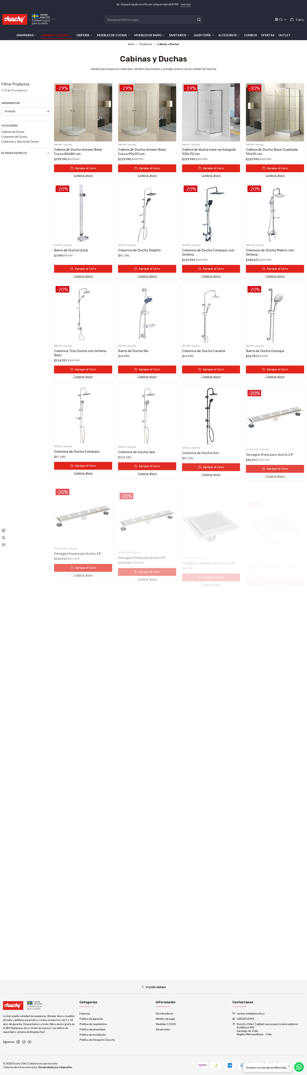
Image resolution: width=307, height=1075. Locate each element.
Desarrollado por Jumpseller (55, 1067)
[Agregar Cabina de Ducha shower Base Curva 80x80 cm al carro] (83, 168)
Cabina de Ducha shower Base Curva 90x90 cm (142, 152)
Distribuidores (164, 1013)
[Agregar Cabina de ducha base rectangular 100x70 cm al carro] (211, 168)
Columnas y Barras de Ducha (20, 141)
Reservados (163, 1029)
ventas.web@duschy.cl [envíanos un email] (248, 1013)
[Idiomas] (281, 19)
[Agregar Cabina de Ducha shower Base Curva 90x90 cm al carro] (147, 168)
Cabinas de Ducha (12, 131)
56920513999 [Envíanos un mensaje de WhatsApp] (243, 1018)
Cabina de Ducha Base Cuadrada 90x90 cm (272, 152)
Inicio (131, 44)
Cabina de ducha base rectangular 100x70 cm (209, 152)
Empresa (84, 1013)
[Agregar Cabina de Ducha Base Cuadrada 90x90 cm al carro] (275, 168)
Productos (145, 44)
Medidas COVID (166, 1024)
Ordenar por (10, 103)
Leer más (186, 4)
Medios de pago (165, 1018)
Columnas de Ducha (14, 136)
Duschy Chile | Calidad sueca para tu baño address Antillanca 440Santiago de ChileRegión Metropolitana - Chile (265, 1029)
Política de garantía (91, 1018)
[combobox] (153, 20)
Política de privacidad (92, 1029)
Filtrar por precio (25, 153)
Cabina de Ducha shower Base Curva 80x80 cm (78, 152)
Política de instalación (92, 1034)
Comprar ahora (83, 175)
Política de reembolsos (93, 1024)
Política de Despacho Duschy (97, 1039)
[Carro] (297, 19)
